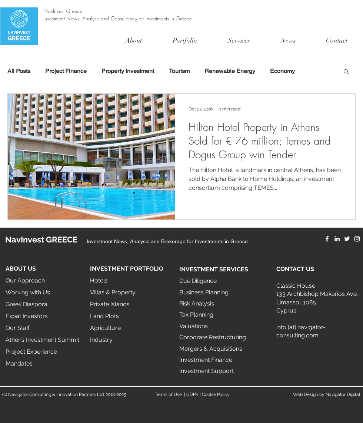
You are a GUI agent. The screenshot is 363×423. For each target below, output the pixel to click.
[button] (346, 72)
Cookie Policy (216, 394)
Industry (101, 339)
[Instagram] (357, 238)
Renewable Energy (229, 71)
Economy (282, 71)
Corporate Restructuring (212, 337)
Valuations (193, 326)
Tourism (179, 71)
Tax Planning (196, 314)
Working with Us (28, 292)
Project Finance (66, 71)
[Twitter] (347, 238)
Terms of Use (168, 394)
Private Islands (110, 304)
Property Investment (127, 71)
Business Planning (204, 292)
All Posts (18, 71)
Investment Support (206, 370)
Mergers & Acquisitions (210, 348)
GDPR (192, 394)
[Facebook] (327, 238)
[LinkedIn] (337, 238)
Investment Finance (205, 359)
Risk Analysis (196, 303)
